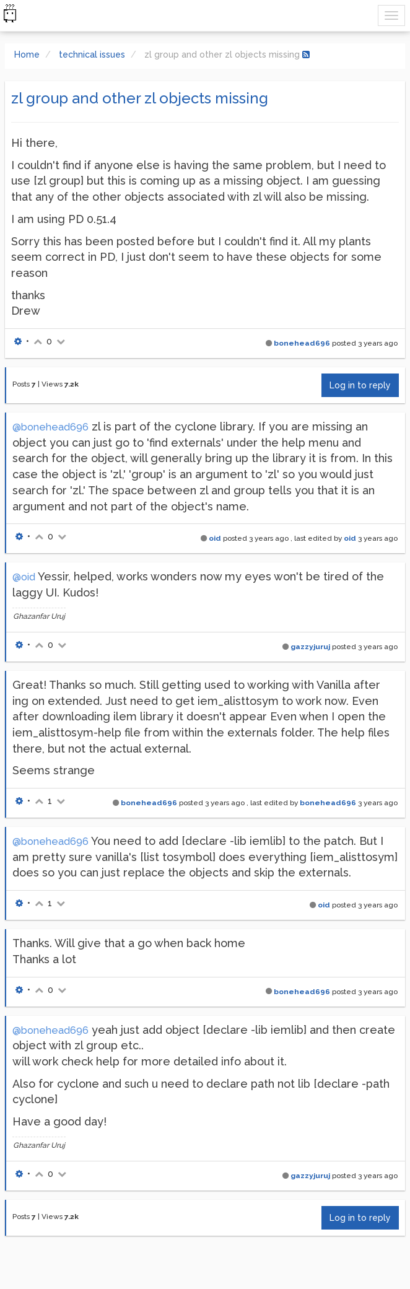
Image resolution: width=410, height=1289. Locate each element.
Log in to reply (360, 385)
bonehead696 (302, 343)
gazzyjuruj (310, 646)
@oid (23, 577)
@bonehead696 (50, 427)
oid (215, 538)
